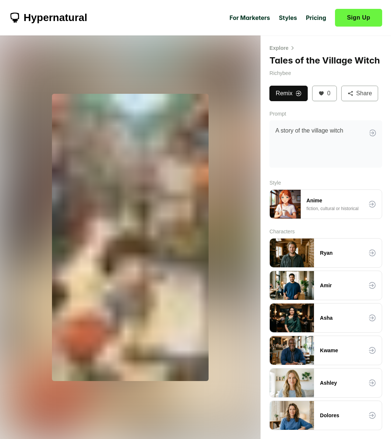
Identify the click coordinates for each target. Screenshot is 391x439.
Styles (288, 17)
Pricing (316, 17)
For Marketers (250, 17)
